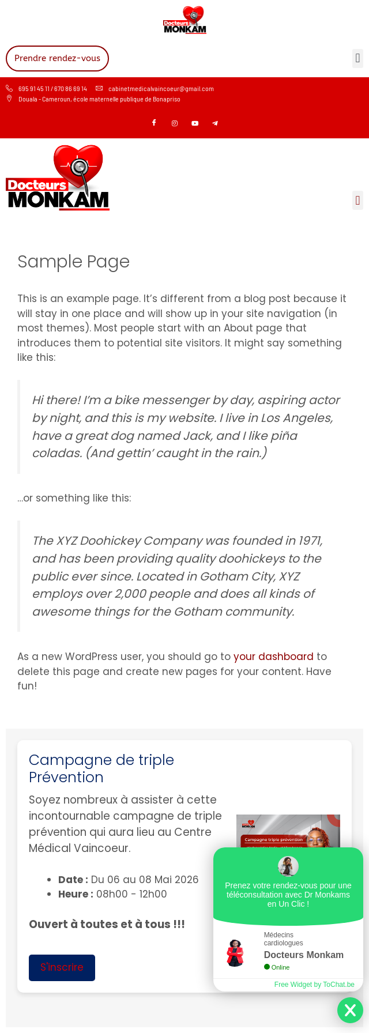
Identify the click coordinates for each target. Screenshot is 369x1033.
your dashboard (274, 656)
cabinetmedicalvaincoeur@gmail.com (155, 88)
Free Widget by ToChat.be (314, 985)
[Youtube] (195, 124)
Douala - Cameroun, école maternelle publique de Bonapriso (93, 98)
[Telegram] (215, 124)
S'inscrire (62, 967)
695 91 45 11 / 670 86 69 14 (46, 88)
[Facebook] (154, 124)
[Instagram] (174, 124)
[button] (357, 58)
